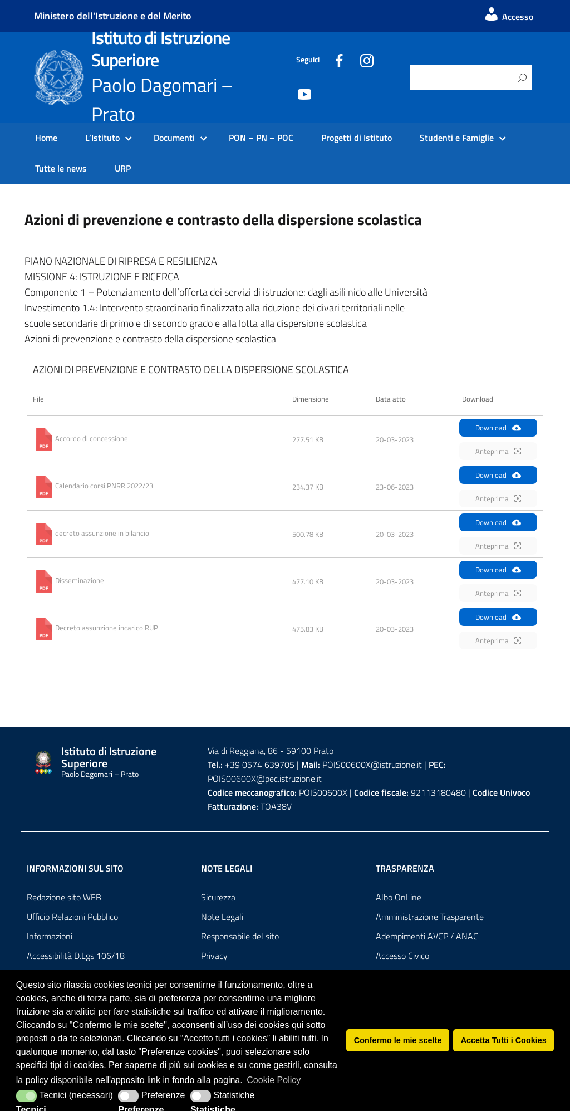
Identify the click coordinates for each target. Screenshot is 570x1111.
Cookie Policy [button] (274, 1080)
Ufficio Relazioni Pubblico (72, 916)
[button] (26, 1096)
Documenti (174, 137)
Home (46, 137)
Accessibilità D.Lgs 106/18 (76, 955)
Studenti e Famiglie (457, 137)
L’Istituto (102, 137)
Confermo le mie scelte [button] (398, 1040)
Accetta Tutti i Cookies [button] (504, 1040)
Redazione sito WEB (64, 897)
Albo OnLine (398, 897)
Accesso (508, 16)
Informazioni (49, 936)
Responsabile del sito (240, 936)
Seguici (308, 59)
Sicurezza (218, 897)
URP (123, 168)
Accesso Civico (402, 955)
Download (498, 427)
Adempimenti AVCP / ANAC (427, 936)
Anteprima (498, 451)
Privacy (214, 955)
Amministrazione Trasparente (430, 916)
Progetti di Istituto (356, 137)
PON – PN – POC (261, 137)
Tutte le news (61, 168)
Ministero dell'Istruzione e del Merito (112, 15)
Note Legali (222, 916)
